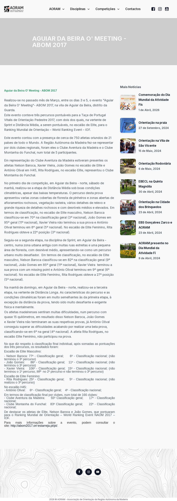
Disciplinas (80, 9)
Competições (107, 9)
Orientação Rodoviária (155, 163)
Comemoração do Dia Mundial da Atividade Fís (154, 99)
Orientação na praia (153, 122)
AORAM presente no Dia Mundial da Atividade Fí (153, 248)
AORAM (57, 9)
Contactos (133, 9)
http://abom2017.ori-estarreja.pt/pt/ (34, 425)
